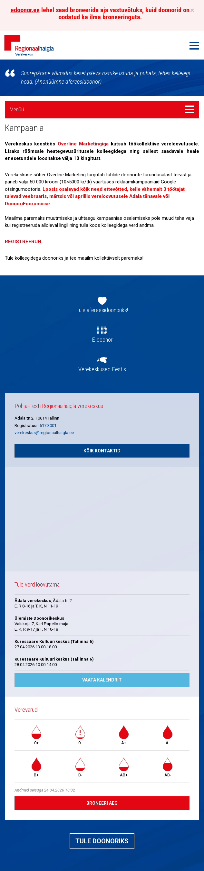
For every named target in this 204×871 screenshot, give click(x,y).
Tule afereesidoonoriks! (102, 310)
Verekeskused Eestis (102, 369)
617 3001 (48, 425)
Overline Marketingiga (83, 144)
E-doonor (102, 339)
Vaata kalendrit (102, 679)
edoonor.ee (25, 10)
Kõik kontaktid (102, 450)
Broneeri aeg (102, 803)
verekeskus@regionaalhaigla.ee (44, 432)
